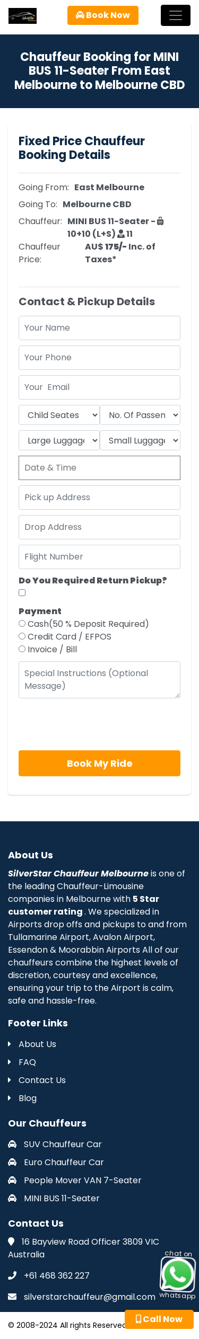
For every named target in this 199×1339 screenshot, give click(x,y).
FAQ (22, 1062)
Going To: (38, 204)
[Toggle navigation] (176, 15)
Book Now (103, 15)
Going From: (44, 187)
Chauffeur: (40, 221)
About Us (32, 1044)
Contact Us (37, 1080)
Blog (22, 1098)
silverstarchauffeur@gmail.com (89, 1297)
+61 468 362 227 (57, 1276)
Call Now (159, 1319)
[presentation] (99, 724)
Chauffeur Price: (39, 253)
